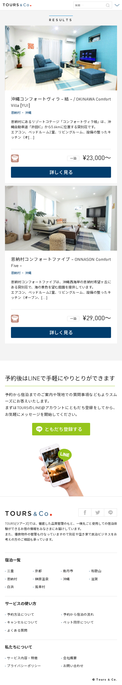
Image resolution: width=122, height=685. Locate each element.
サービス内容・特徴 (22, 658)
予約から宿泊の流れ (78, 614)
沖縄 (28, 113)
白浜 (10, 587)
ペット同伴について (78, 622)
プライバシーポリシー (24, 666)
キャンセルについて (22, 622)
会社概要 (70, 658)
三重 (10, 571)
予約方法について (20, 614)
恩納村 (15, 113)
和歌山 (96, 571)
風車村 (40, 587)
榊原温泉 (42, 579)
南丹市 (68, 571)
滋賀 (94, 579)
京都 (38, 571)
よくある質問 (17, 630)
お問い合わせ (73, 666)
